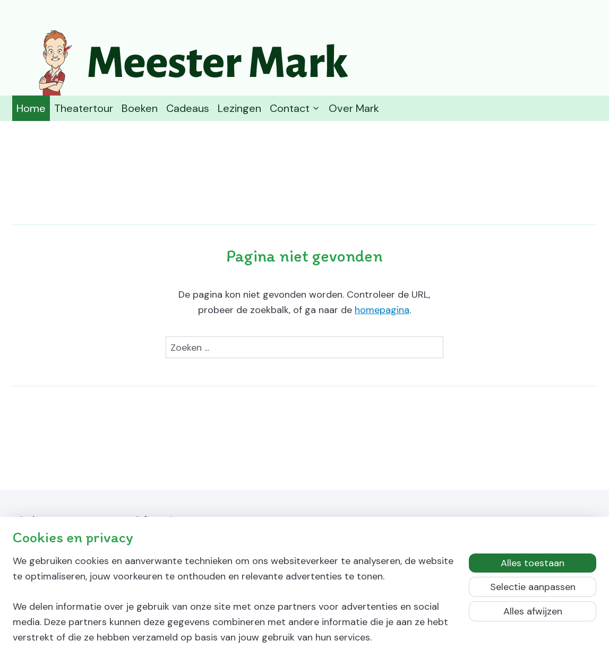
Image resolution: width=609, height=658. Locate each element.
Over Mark (354, 108)
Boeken (140, 108)
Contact (295, 108)
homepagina (382, 310)
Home (31, 108)
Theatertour (83, 108)
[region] (234, 605)
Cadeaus (187, 108)
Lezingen (239, 108)
